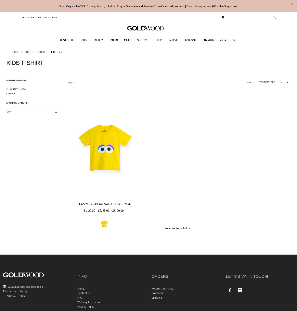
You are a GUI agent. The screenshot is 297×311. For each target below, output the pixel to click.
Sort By (251, 82)
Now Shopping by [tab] (16, 80)
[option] (104, 224)
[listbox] (104, 224)
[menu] (148, 40)
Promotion (158, 293)
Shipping (157, 297)
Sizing (81, 288)
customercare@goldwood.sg (23, 286)
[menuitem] (68, 40)
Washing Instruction (89, 302)
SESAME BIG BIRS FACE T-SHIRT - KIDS (104, 203)
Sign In (26, 17)
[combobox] (252, 17)
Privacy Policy (85, 307)
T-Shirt (41, 51)
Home (15, 51)
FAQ (79, 297)
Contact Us (84, 293)
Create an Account (47, 17)
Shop (28, 51)
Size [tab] (8, 112)
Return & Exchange (163, 288)
